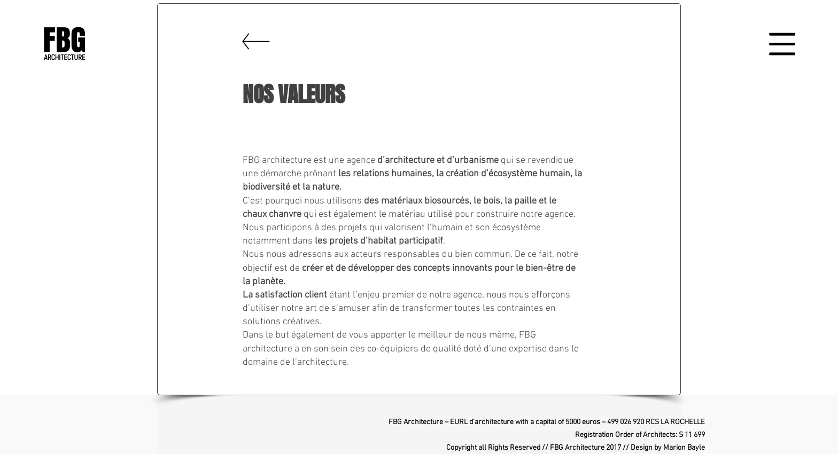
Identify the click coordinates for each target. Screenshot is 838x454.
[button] (782, 44)
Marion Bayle (684, 447)
